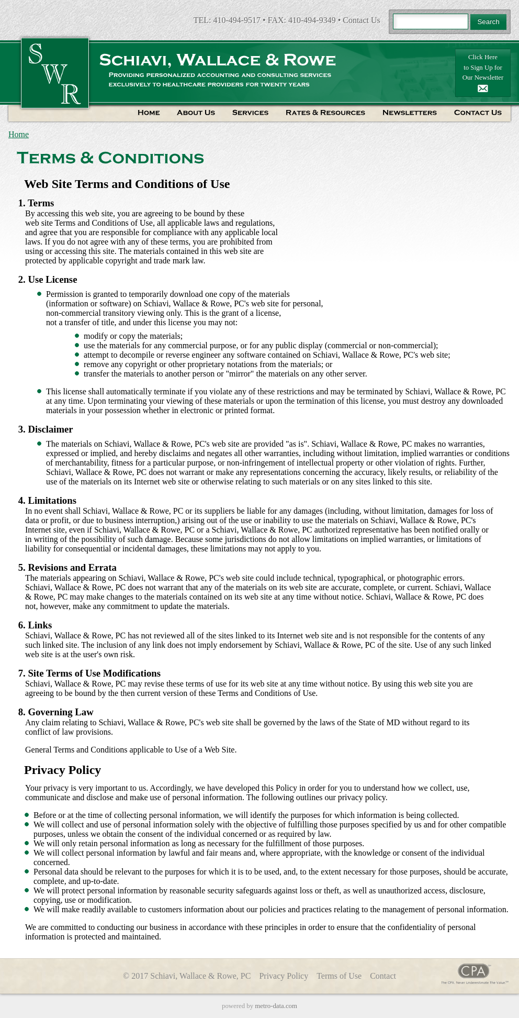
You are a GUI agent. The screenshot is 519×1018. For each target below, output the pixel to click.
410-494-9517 (237, 20)
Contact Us (361, 20)
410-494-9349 (312, 20)
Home (18, 134)
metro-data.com (276, 1006)
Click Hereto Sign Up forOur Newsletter (483, 72)
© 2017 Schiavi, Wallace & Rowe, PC (187, 975)
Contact (383, 975)
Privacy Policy (283, 975)
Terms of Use (339, 975)
